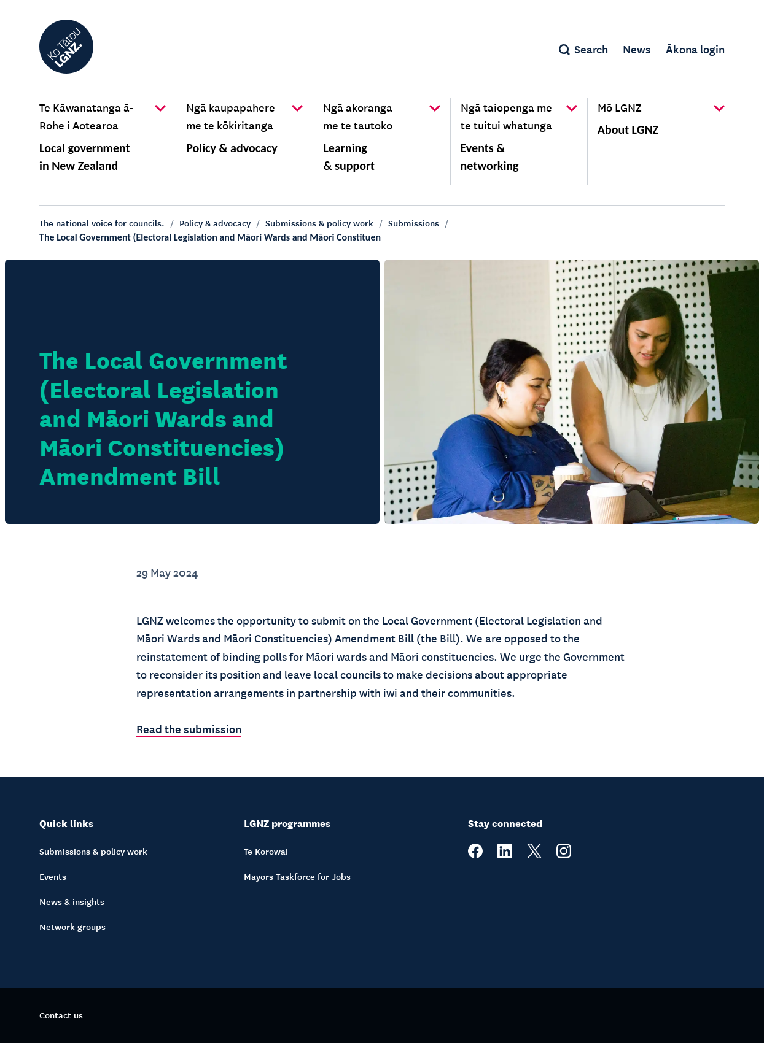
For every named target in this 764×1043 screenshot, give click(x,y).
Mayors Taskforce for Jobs (297, 876)
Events (52, 876)
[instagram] (563, 854)
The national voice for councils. (102, 222)
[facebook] (475, 854)
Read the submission (188, 728)
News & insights (71, 901)
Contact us (61, 1015)
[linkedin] (504, 854)
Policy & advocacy (215, 222)
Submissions (413, 222)
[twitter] (534, 854)
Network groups (72, 926)
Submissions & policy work (319, 222)
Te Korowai (266, 851)
